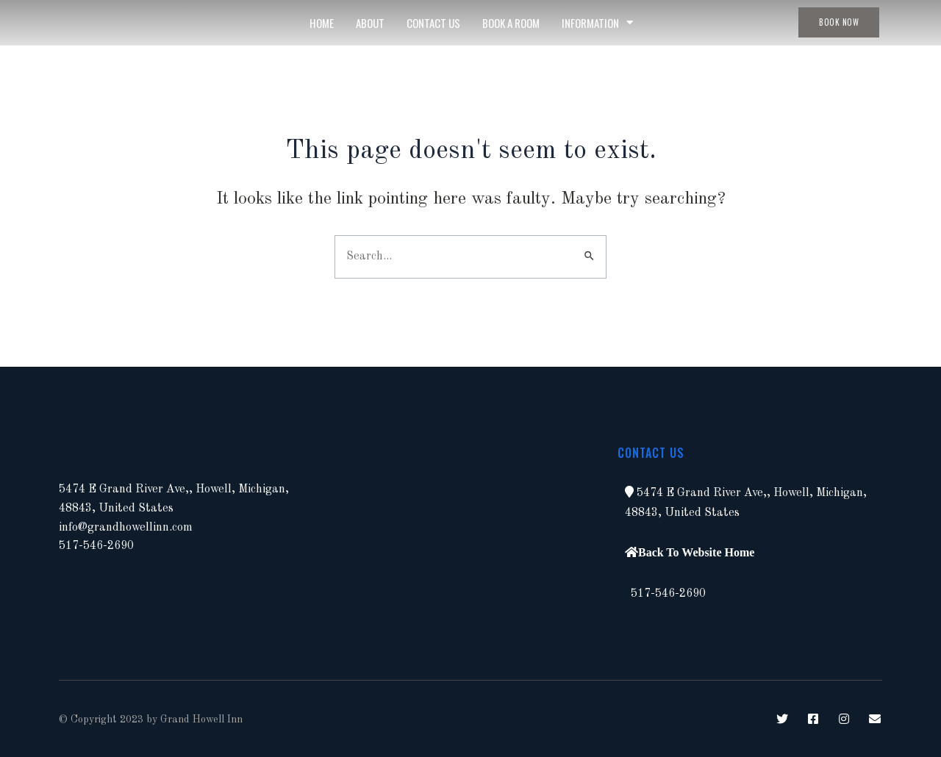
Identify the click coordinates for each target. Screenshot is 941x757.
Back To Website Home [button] (696, 552)
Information (597, 22)
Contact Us (433, 23)
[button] (629, 492)
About (370, 23)
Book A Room (511, 23)
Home (322, 23)
